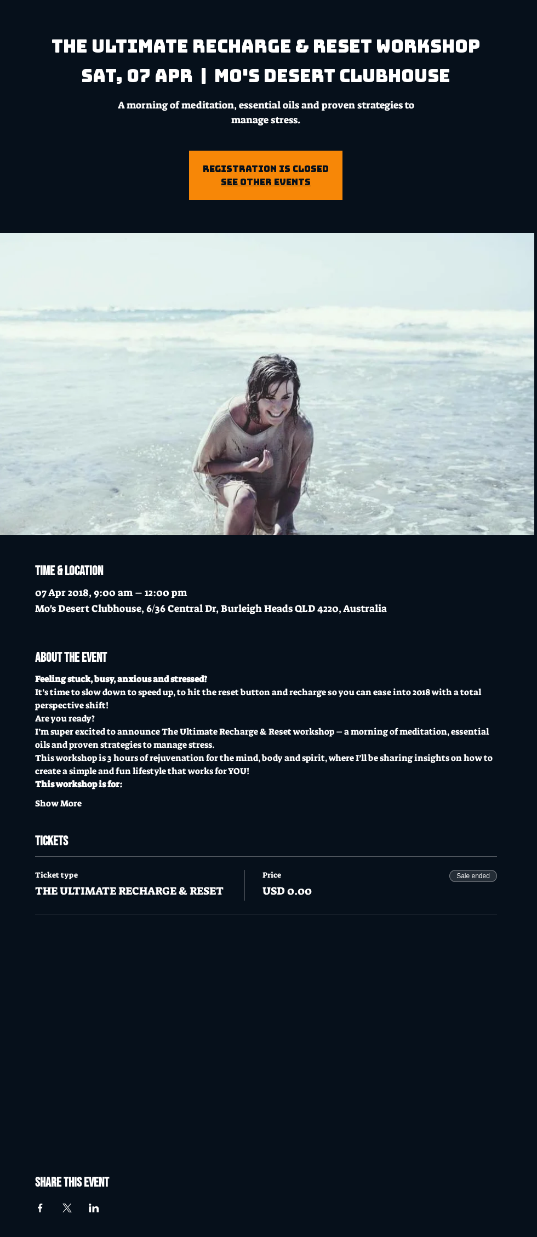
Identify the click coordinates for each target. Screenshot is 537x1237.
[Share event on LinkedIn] (94, 1208)
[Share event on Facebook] (40, 1208)
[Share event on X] (67, 1208)
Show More (58, 803)
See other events (266, 181)
